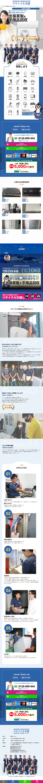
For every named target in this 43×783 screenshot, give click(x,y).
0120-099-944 (7, 503)
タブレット (24, 214)
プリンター (24, 198)
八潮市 (7, 201)
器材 (3, 198)
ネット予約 (37, 781)
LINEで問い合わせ (25, 781)
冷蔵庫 (3, 230)
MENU (3, 781)
